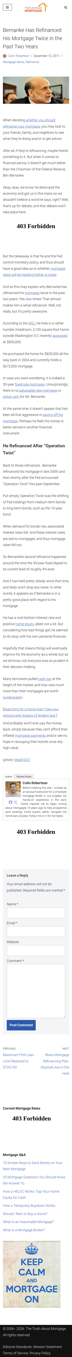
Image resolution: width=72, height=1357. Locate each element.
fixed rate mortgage (30, 384)
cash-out (44, 679)
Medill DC (21, 760)
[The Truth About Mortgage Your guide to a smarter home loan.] (36, 7)
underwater (12, 697)
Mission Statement (47, 1347)
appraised (59, 336)
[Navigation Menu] (7, 7)
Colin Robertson (19, 56)
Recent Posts (24, 776)
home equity (24, 624)
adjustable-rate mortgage (38, 390)
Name (12, 904)
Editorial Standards (17, 1347)
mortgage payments (30, 736)
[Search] (65, 7)
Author (8, 776)
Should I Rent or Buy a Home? (25, 1214)
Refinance (32, 62)
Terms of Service (15, 1353)
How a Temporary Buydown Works (29, 1206)
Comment (15, 961)
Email (12, 923)
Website (13, 942)
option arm (11, 397)
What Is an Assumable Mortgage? (28, 1222)
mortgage (32, 293)
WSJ (31, 323)
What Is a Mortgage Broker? (24, 1230)
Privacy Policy (40, 1353)
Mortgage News (13, 62)
